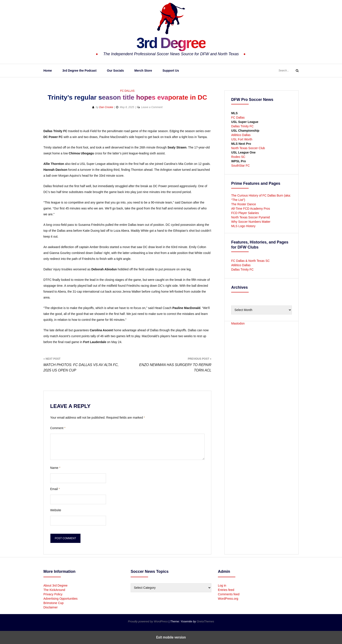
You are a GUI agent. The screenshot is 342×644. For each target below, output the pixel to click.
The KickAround (54, 590)
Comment (57, 428)
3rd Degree (171, 42)
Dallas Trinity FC (242, 126)
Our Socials (115, 70)
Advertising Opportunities (60, 598)
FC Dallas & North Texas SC (250, 260)
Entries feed (226, 590)
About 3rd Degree (55, 585)
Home (47, 70)
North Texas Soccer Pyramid (250, 217)
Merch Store (143, 70)
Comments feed (228, 594)
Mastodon (238, 323)
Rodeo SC (238, 157)
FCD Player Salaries (245, 213)
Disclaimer (50, 607)
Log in (222, 585)
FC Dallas (127, 90)
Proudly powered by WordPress (148, 621)
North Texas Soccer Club (248, 148)
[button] (192, 121)
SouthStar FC (240, 165)
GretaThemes (205, 621)
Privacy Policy (52, 594)
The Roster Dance (244, 204)
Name (55, 468)
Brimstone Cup (53, 603)
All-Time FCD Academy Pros (250, 208)
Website (55, 510)
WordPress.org (228, 598)
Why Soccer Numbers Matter (250, 221)
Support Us (170, 70)
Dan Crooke (106, 107)
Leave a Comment (151, 107)
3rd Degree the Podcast (79, 70)
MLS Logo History (243, 226)
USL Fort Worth (241, 139)
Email (55, 489)
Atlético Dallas (241, 135)
